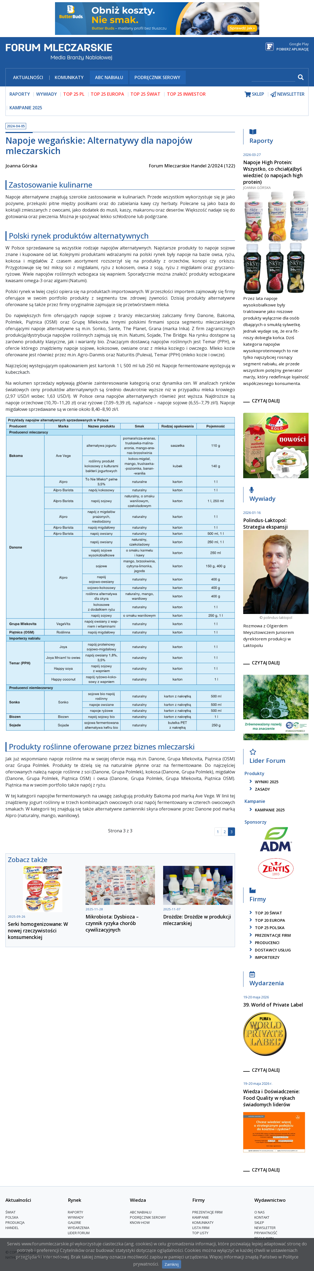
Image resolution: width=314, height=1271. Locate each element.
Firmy (257, 896)
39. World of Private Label (273, 1004)
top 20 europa (266, 920)
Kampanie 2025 (26, 108)
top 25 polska (266, 927)
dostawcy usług (269, 950)
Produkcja (15, 1222)
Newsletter (265, 1227)
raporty (20, 94)
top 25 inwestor (186, 94)
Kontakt (261, 1217)
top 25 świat (145, 94)
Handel (12, 1227)
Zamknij (171, 1264)
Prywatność (265, 1232)
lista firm (200, 1227)
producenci (263, 942)
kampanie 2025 (266, 809)
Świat (10, 1212)
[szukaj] (273, 78)
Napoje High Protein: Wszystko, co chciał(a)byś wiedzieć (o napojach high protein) (273, 172)
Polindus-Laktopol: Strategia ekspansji (265, 523)
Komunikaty (69, 77)
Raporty (261, 137)
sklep (254, 94)
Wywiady (262, 495)
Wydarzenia (266, 980)
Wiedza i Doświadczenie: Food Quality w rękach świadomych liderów (271, 1098)
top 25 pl (73, 94)
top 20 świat (265, 912)
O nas (259, 1212)
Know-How (140, 1222)
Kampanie (200, 1217)
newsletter (287, 94)
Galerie (74, 1222)
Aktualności (28, 77)
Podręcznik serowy (157, 77)
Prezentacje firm (269, 935)
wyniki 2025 (263, 781)
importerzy (263, 957)
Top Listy (200, 1232)
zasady (259, 789)
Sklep (259, 1222)
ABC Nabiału (109, 77)
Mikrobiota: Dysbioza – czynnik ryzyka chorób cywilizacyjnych (112, 923)
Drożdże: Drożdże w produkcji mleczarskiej (197, 919)
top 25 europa (107, 94)
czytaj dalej (266, 401)
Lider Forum (267, 757)
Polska (11, 1217)
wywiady (46, 94)
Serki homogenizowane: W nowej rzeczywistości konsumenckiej (38, 930)
